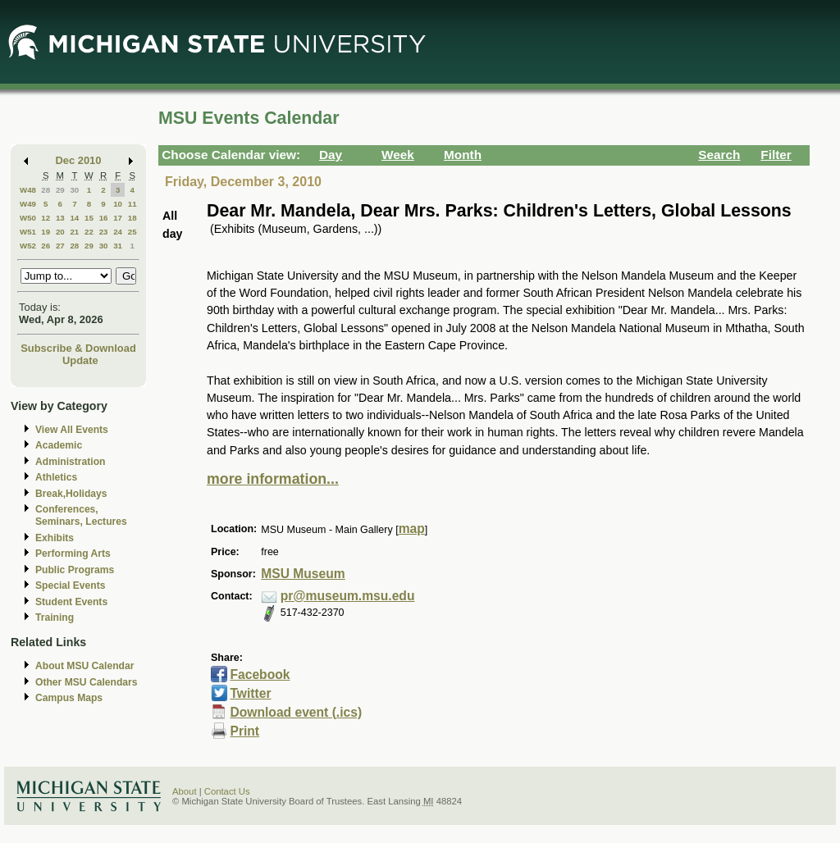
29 (60, 189)
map (412, 528)
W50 (28, 217)
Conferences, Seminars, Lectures (81, 515)
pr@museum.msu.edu (348, 596)
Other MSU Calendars (86, 682)
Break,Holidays (71, 493)
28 (45, 189)
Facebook (260, 674)
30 (74, 189)
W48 (28, 189)
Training (54, 617)
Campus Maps (69, 698)
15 (89, 217)
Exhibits (54, 538)
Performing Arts (73, 553)
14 (74, 217)
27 (60, 245)
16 (103, 217)
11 (132, 203)
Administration (70, 461)
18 (132, 217)
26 (45, 245)
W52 (28, 245)
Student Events (71, 602)
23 (103, 231)
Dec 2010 (79, 160)
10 (117, 203)
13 (60, 217)
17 (117, 217)
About (184, 791)
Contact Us (227, 791)
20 (60, 231)
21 (74, 231)
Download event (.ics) (296, 712)
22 (89, 231)
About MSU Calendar (84, 666)
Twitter (250, 693)
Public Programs (74, 570)
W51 (28, 231)
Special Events (70, 585)
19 (45, 231)
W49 (28, 203)
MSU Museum (303, 574)
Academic (58, 445)
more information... (273, 479)
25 (132, 231)
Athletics (56, 477)
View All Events (71, 429)
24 (117, 231)
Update (80, 360)
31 (117, 245)
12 (45, 217)
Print (244, 731)
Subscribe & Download (78, 348)
